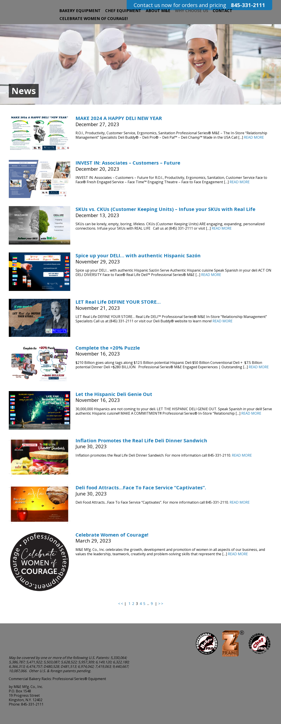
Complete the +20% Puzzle (108, 347)
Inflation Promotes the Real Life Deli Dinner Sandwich (141, 440)
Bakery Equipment (80, 10)
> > (160, 603)
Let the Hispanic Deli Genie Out (114, 394)
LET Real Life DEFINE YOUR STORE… (118, 301)
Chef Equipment (123, 10)
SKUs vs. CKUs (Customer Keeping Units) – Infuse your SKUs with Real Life (165, 209)
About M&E (158, 10)
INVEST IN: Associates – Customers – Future (128, 162)
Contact (222, 10)
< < (120, 603)
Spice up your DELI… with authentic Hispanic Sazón (138, 255)
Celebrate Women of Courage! (93, 18)
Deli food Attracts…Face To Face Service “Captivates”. (141, 487)
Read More (254, 137)
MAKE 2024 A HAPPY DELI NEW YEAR (119, 118)
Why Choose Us (191, 10)
